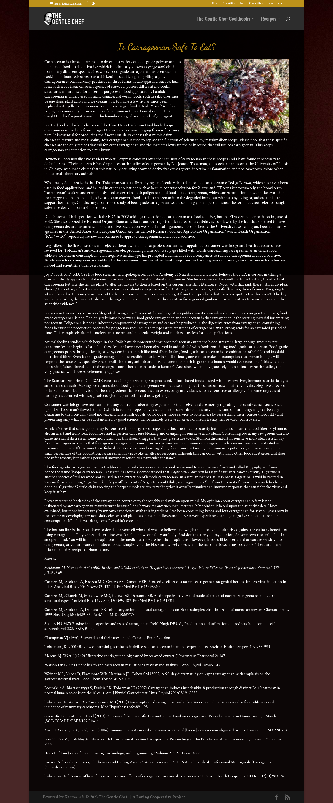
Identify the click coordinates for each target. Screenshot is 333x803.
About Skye (229, 3)
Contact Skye (256, 3)
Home (215, 3)
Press (242, 3)
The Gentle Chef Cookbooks (223, 19)
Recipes (268, 19)
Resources (273, 3)
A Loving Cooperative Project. (159, 797)
